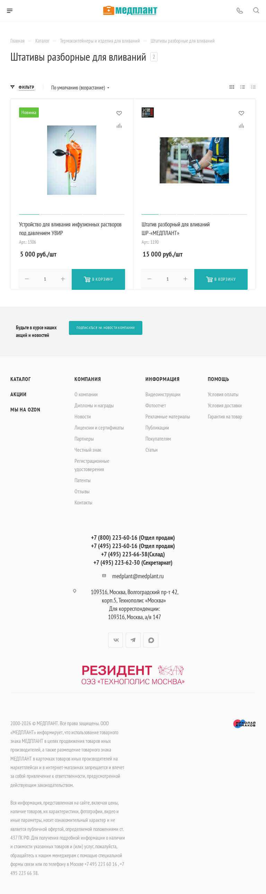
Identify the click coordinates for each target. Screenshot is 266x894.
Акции (18, 393)
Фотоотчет (155, 404)
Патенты (82, 479)
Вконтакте (115, 639)
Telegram (133, 639)
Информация (162, 378)
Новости (82, 415)
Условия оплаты (223, 393)
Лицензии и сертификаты (99, 426)
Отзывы (82, 490)
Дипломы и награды (94, 404)
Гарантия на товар (225, 415)
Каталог (20, 378)
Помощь (218, 378)
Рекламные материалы (167, 415)
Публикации (157, 426)
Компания (87, 378)
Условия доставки (225, 404)
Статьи (151, 448)
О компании (86, 393)
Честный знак (87, 448)
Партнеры (84, 437)
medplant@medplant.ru (138, 575)
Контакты (83, 501)
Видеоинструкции (162, 393)
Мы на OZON (25, 408)
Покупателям (158, 437)
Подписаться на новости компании (106, 327)
